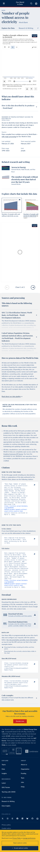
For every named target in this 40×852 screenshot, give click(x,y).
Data (3, 780)
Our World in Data (20, 3)
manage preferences (29, 838)
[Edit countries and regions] (34, 47)
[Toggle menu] (4, 3)
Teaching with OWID (8, 803)
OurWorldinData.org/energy (10, 88)
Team (22, 789)
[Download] (27, 89)
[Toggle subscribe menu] (36, 3)
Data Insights (6, 817)
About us (24, 776)
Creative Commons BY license (13, 454)
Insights (4, 785)
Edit (35, 47)
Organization (25, 780)
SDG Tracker (6, 799)
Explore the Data (8, 28)
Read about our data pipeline (12, 396)
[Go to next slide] (33, 287)
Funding (23, 785)
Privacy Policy (16, 838)
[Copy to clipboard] (32, 485)
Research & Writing (26, 28)
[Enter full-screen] (35, 89)
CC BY (19, 88)
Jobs (22, 794)
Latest (4, 794)
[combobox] (31, 3)
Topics (4, 776)
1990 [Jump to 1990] (9, 81)
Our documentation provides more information (22, 649)
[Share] (31, 89)
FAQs (3, 756)
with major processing (9, 136)
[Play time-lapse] (4, 81)
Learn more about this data (14, 86)
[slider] (14, 81)
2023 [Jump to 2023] (34, 81)
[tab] (5, 47)
